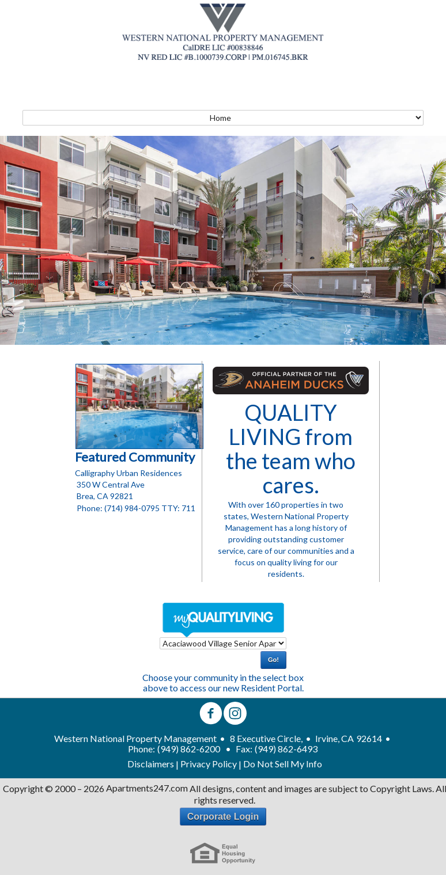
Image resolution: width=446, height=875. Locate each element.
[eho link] (223, 853)
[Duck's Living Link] (291, 380)
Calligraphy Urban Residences (128, 473)
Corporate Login (223, 816)
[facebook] (210, 714)
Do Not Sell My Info (282, 764)
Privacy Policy (208, 764)
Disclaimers (150, 764)
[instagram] (235, 714)
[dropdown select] (223, 643)
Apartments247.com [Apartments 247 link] (147, 788)
